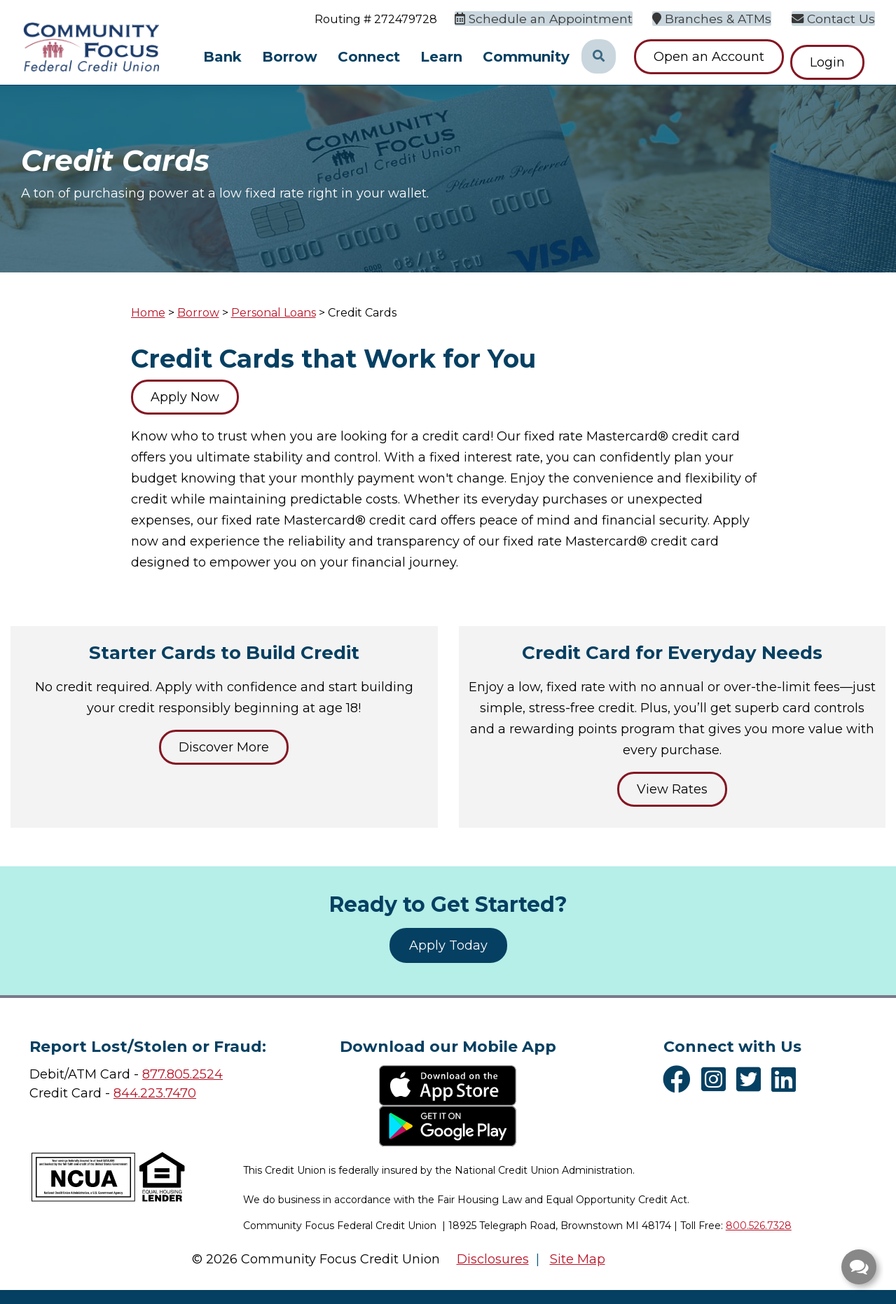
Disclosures (493, 1259)
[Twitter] (752, 1079)
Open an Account (709, 56)
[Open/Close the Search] (598, 56)
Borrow (198, 312)
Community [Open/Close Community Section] (526, 56)
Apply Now (185, 397)
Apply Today (448, 945)
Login (837, 56)
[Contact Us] (837, 18)
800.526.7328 (759, 1225)
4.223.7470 (163, 1093)
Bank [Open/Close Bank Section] (222, 56)
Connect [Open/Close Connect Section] (369, 56)
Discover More (224, 747)
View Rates (672, 789)
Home (148, 312)
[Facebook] (680, 1079)
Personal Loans (273, 312)
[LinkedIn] (787, 1079)
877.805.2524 (182, 1074)
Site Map (577, 1259)
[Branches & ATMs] (722, 18)
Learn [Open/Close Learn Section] (441, 56)
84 (121, 1093)
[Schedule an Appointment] (563, 18)
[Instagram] (717, 1079)
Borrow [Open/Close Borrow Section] (289, 56)
